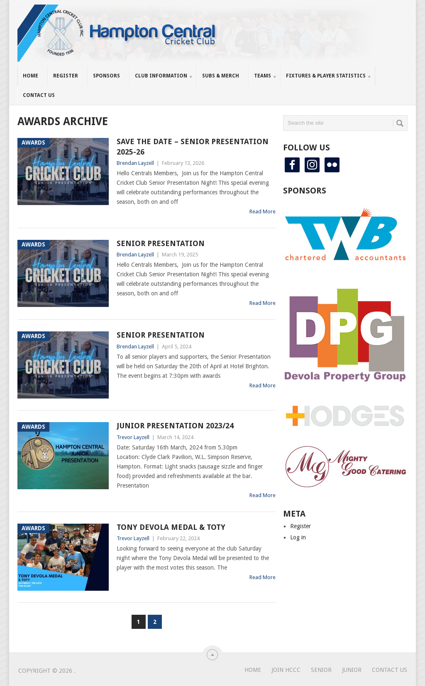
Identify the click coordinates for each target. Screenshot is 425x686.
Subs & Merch (220, 76)
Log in (298, 537)
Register (65, 76)
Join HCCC (285, 670)
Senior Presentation (161, 243)
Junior (351, 670)
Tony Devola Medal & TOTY (171, 527)
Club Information (161, 76)
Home (30, 76)
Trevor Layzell (133, 437)
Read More (262, 211)
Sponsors (106, 76)
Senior (321, 670)
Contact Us (39, 95)
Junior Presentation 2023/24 (175, 425)
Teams (262, 76)
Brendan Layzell (135, 163)
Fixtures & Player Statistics (326, 76)
